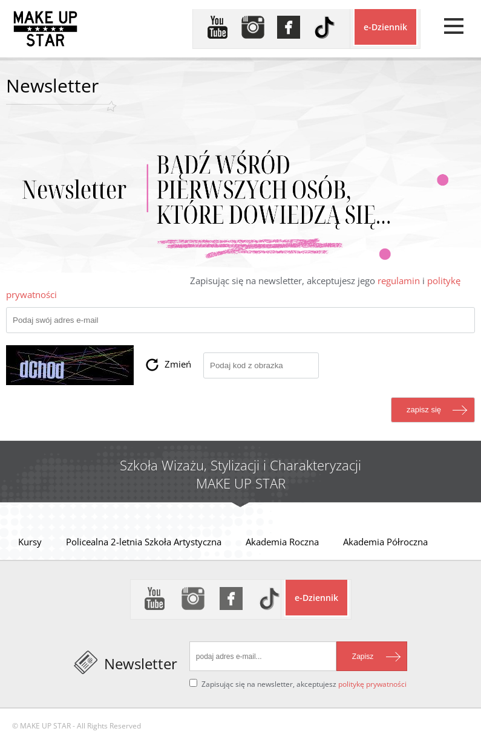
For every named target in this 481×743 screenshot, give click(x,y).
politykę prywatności (372, 684)
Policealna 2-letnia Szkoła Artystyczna (143, 542)
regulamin (399, 280)
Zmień (178, 364)
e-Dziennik (385, 27)
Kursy (30, 542)
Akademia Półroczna (385, 542)
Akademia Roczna (282, 542)
